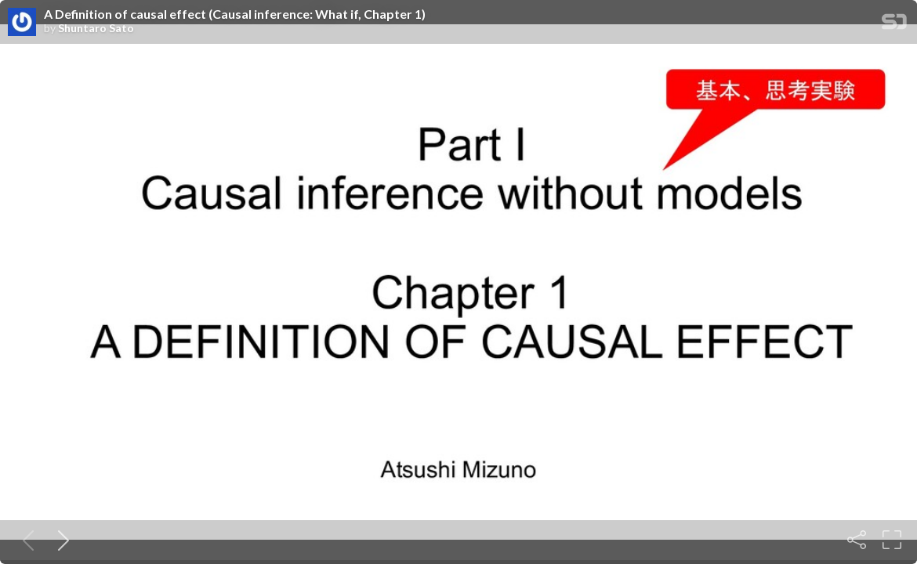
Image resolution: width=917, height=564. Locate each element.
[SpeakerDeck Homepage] (894, 24)
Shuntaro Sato (96, 28)
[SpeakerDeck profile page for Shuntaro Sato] (22, 23)
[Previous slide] (25, 539)
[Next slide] (60, 539)
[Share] (856, 539)
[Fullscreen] (891, 539)
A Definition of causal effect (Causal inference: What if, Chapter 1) (235, 14)
